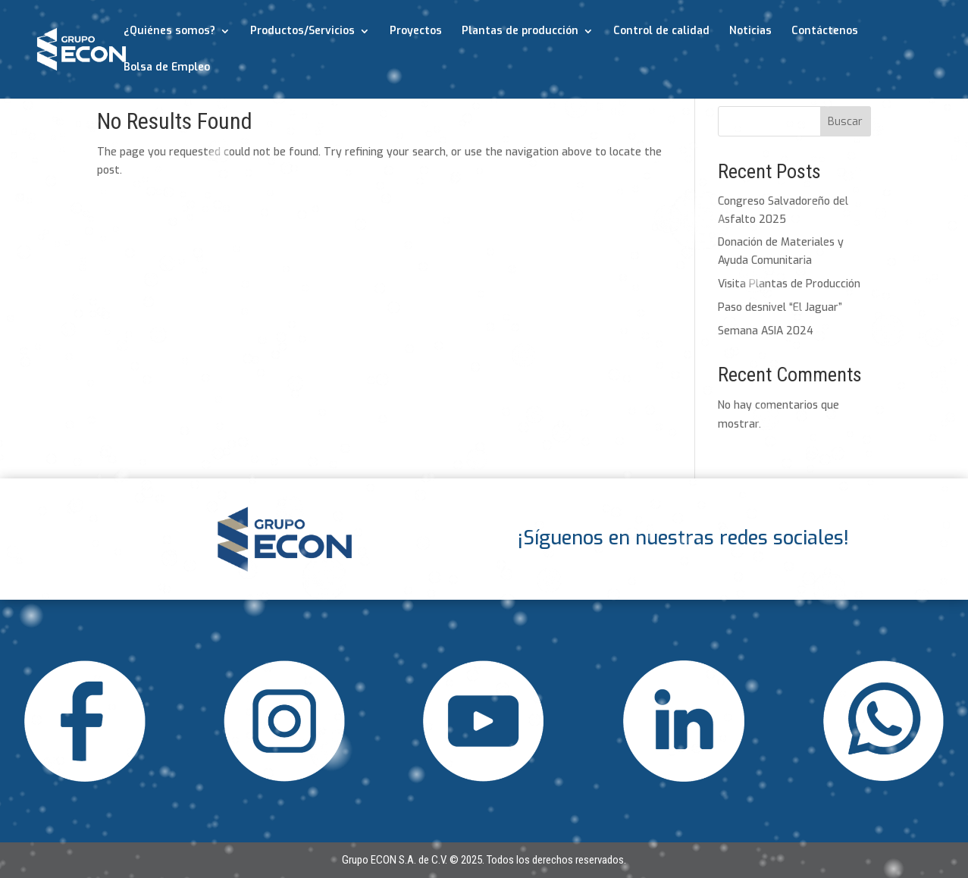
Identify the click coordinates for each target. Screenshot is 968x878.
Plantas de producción (520, 32)
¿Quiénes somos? (169, 32)
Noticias (750, 32)
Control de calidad (661, 32)
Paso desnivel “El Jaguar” (780, 307)
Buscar (845, 121)
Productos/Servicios (302, 32)
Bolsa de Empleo (167, 68)
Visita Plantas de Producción (789, 284)
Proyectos (416, 32)
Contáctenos (824, 32)
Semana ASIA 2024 (765, 331)
